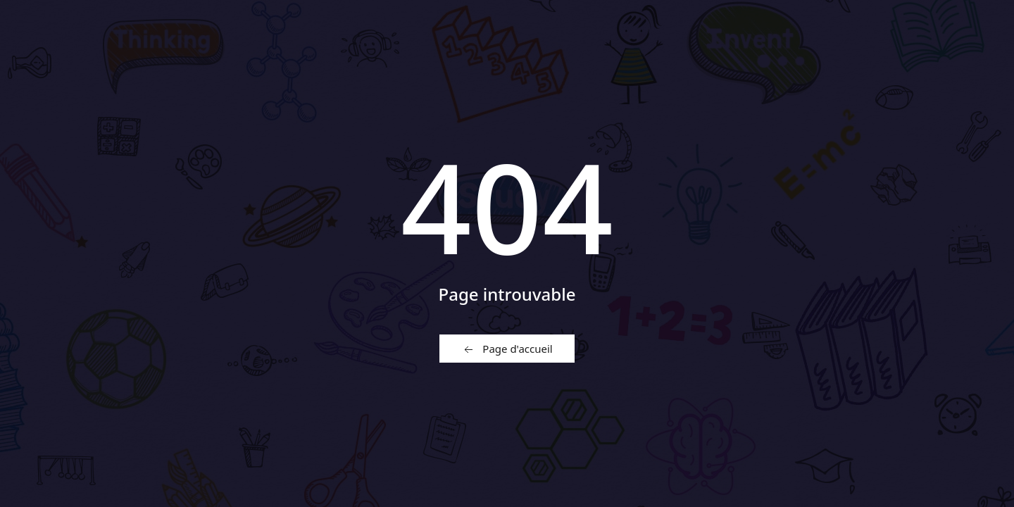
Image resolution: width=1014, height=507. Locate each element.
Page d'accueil (506, 349)
